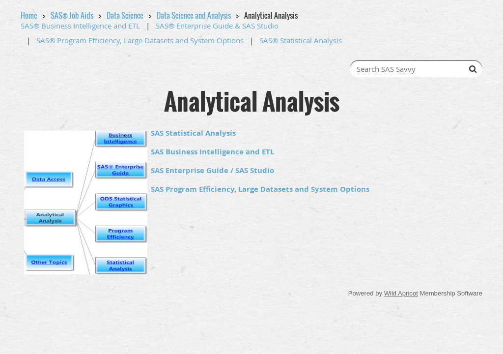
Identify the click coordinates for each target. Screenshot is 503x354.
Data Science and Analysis (194, 15)
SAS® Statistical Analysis (300, 40)
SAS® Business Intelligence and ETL (80, 25)
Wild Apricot (401, 293)
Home (29, 15)
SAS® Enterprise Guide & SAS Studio (217, 25)
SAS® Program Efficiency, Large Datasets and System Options (140, 40)
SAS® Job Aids (72, 15)
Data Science (125, 15)
